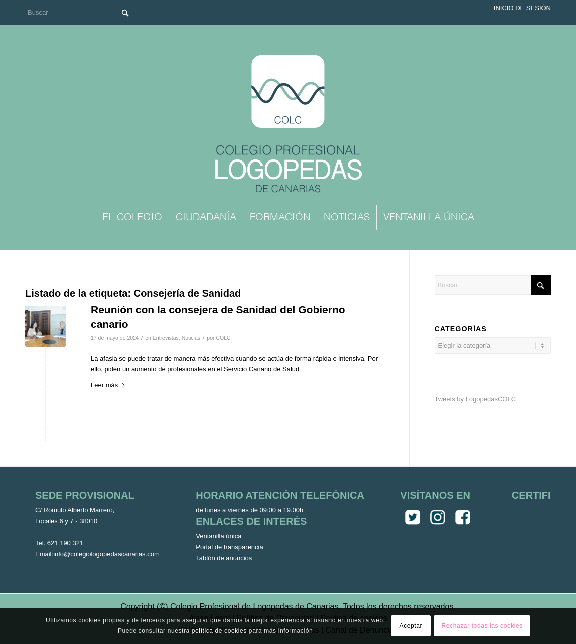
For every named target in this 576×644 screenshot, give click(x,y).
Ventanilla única (218, 536)
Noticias (191, 338)
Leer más (108, 385)
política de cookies (219, 630)
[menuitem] (132, 217)
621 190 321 (65, 543)
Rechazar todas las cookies (482, 625)
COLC (223, 338)
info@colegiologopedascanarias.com (106, 554)
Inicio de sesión (522, 8)
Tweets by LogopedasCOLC (475, 399)
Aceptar (411, 625)
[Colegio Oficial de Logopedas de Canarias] (288, 125)
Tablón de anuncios (224, 558)
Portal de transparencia (229, 547)
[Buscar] (80, 12)
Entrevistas (166, 338)
